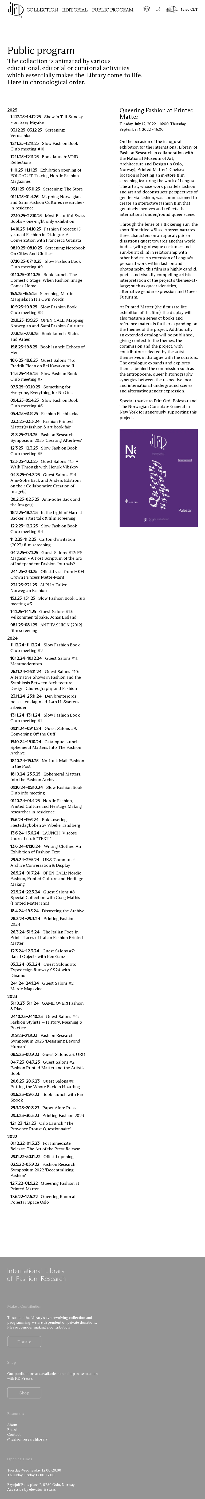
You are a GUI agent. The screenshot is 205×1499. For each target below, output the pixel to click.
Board (12, 1429)
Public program (112, 10)
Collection (42, 10)
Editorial (75, 10)
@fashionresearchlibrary (27, 1439)
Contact (14, 1434)
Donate (24, 1341)
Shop (24, 1392)
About (12, 1424)
